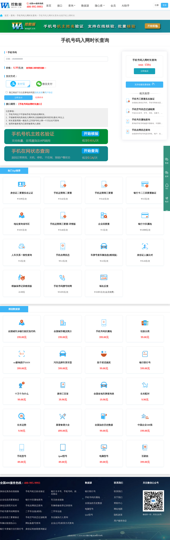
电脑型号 (89, 509)
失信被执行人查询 (59, 517)
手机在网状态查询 (34, 505)
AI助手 (125, 5)
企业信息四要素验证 (9, 500)
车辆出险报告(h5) (8, 523)
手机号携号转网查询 (9, 511)
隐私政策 (39, 92)
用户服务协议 (120, 521)
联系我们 (118, 483)
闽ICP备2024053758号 (94, 536)
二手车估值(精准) (34, 511)
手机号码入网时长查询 (27, 15)
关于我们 (118, 497)
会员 (113, 5)
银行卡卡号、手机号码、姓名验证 (63, 492)
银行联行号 (90, 491)
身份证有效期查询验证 (36, 529)
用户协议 (49, 92)
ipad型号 (89, 515)
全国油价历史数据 (93, 503)
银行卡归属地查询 (34, 500)
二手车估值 (56, 511)
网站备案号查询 (33, 523)
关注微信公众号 (151, 483)
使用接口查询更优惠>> (36, 68)
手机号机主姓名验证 (35, 491)
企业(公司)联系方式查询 (62, 523)
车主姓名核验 (57, 500)
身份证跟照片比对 (8, 505)
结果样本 (39, 97)
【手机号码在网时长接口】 (30, 104)
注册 (157, 5)
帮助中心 (118, 503)
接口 (59, 5)
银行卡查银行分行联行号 (11, 529)
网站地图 (118, 509)
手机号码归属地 (92, 497)
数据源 (85, 5)
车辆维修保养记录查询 (61, 505)
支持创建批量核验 (142, 85)
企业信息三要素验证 (9, 517)
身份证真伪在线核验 (9, 491)
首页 (48, 5)
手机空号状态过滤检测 (36, 517)
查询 (13, 15)
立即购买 (144, 71)
